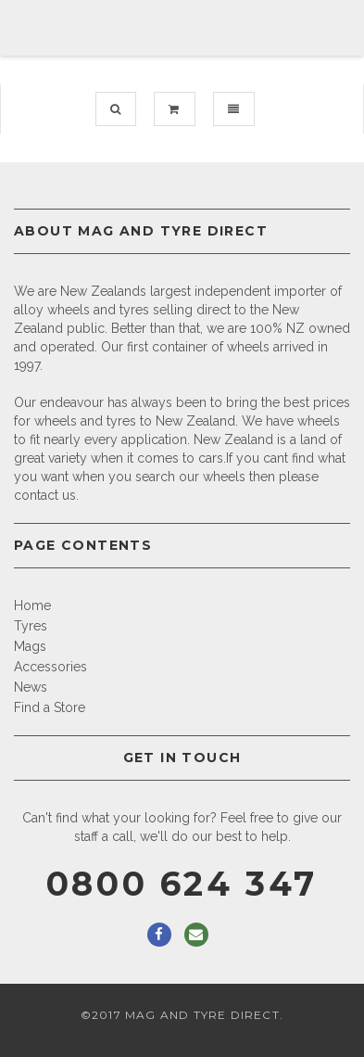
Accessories (50, 666)
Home (32, 605)
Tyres (30, 625)
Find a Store (49, 707)
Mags (30, 646)
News (30, 687)
